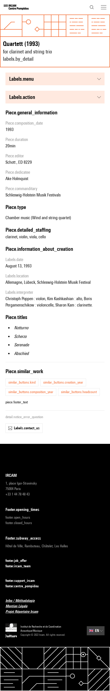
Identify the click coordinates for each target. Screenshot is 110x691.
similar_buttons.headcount (79, 392)
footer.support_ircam (22, 580)
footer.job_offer (18, 560)
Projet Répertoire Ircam (24, 611)
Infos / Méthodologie (22, 600)
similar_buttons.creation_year (63, 382)
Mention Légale (19, 606)
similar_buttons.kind (22, 382)
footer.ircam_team (20, 566)
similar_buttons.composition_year (30, 392)
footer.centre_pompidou (24, 586)
